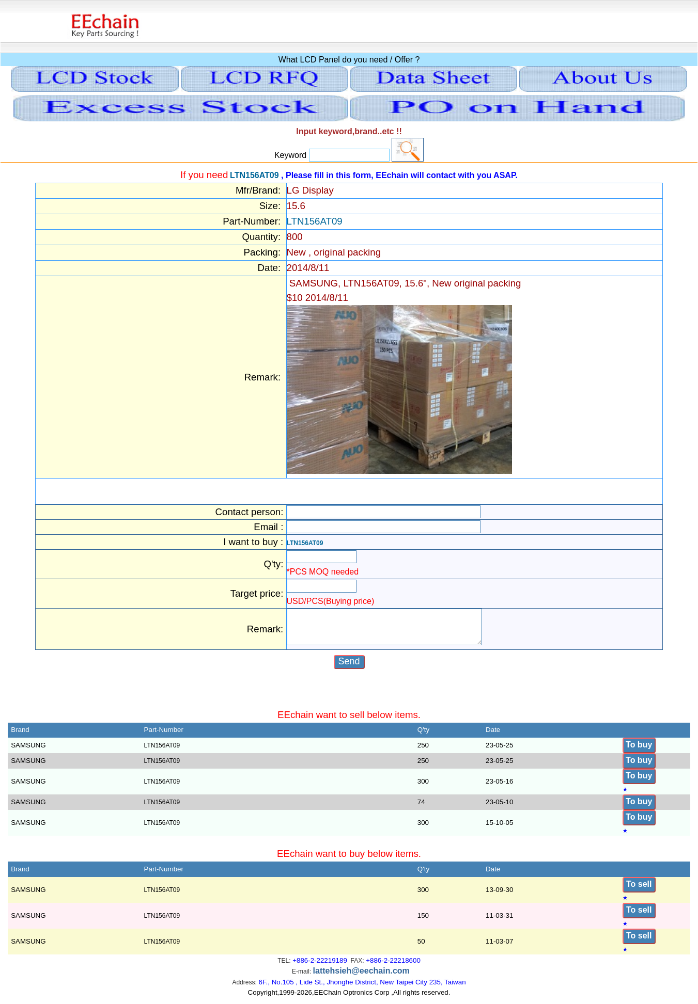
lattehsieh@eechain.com (361, 977)
